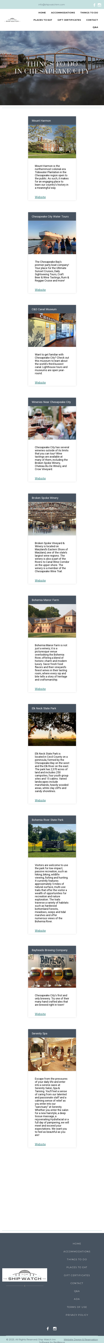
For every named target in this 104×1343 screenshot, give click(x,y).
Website (40, 197)
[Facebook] (95, 4)
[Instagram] (100, 4)
